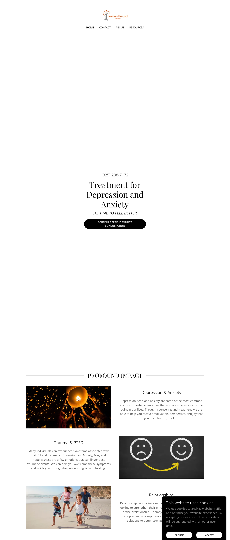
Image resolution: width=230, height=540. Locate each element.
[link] (115, 15)
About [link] (120, 27)
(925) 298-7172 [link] (114, 175)
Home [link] (90, 27)
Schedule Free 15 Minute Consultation (115, 224)
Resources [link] (136, 27)
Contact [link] (105, 27)
